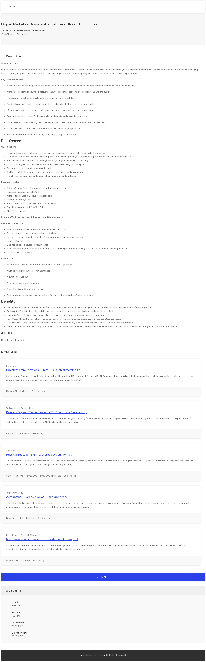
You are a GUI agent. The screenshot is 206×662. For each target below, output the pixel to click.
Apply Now (102, 577)
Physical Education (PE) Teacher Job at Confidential (39, 455)
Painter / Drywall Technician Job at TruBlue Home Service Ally (46, 412)
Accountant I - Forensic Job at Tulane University (36, 497)
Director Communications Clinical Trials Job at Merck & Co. (43, 370)
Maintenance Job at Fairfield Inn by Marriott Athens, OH (42, 539)
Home (12, 5)
